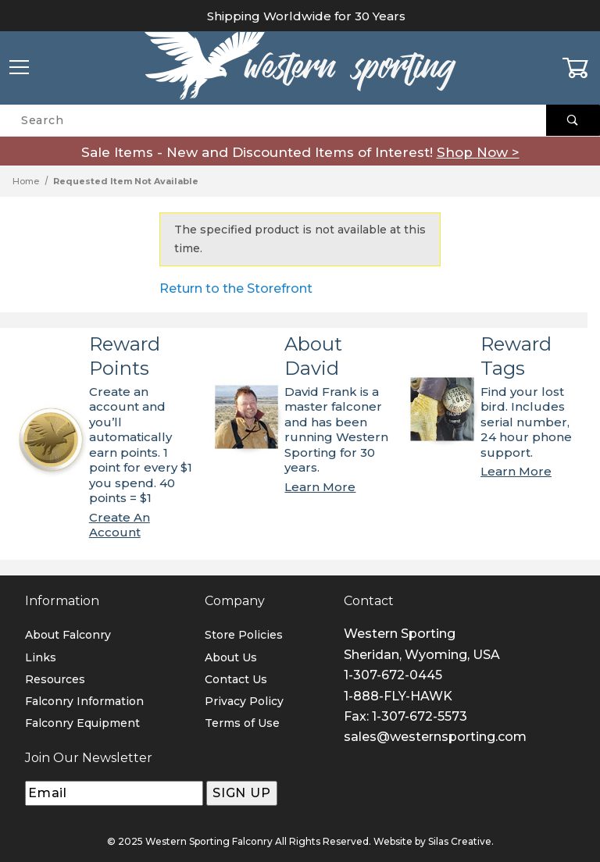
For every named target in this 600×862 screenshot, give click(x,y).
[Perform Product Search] (573, 120)
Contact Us (236, 679)
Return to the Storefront (235, 288)
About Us (231, 657)
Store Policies (244, 635)
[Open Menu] (19, 68)
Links (40, 657)
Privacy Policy (244, 701)
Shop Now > (478, 152)
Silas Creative (459, 841)
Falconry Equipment (82, 723)
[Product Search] (273, 120)
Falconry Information (84, 701)
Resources (55, 679)
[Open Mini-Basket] (581, 67)
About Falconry (68, 635)
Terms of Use (242, 723)
